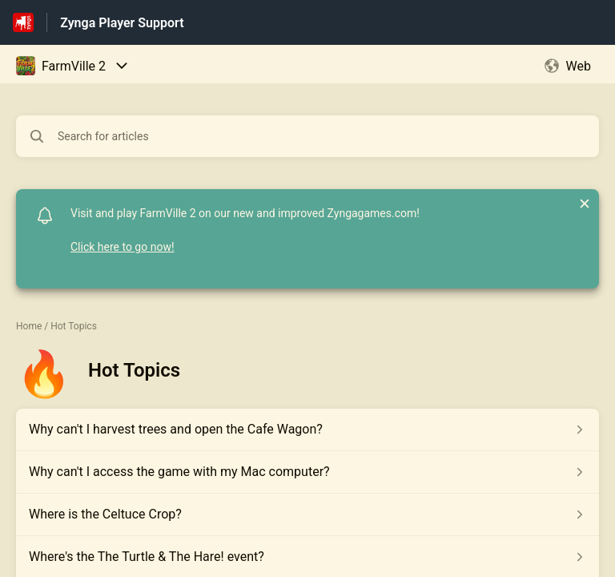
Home (29, 326)
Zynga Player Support (121, 22)
